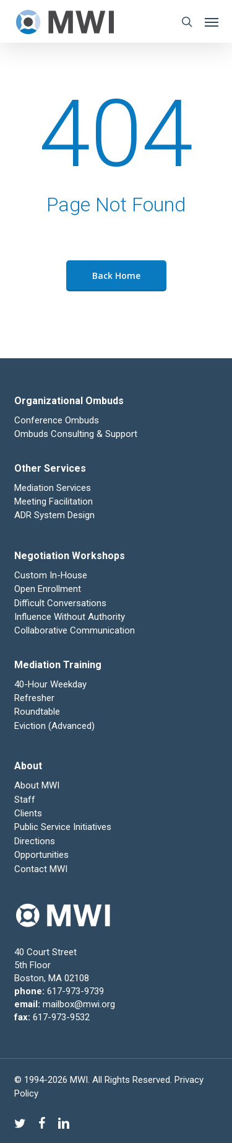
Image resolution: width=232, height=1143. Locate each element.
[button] (211, 21)
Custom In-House (52, 575)
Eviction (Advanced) (54, 725)
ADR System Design (54, 515)
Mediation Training (57, 665)
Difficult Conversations (60, 603)
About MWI (36, 785)
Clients (28, 813)
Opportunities (41, 854)
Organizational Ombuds (69, 401)
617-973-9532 (61, 1017)
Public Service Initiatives (62, 826)
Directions (34, 841)
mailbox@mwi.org (79, 1004)
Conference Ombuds (56, 420)
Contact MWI (40, 869)
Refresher (34, 698)
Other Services (50, 468)
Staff (24, 799)
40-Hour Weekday (50, 684)
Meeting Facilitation (53, 501)
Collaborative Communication (74, 630)
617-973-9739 (75, 991)
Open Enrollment (47, 588)
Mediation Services (52, 487)
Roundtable (37, 711)
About (28, 766)
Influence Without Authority (69, 616)
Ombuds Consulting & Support (75, 433)
